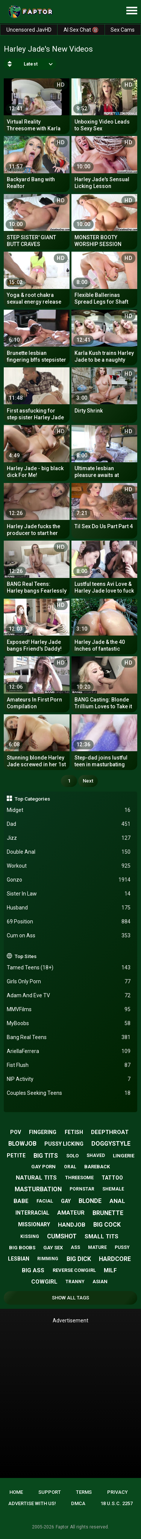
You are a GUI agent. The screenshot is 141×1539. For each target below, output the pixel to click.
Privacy (117, 1492)
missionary (34, 1224)
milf (110, 1270)
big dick (79, 1258)
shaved (95, 1155)
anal (117, 1201)
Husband (69, 908)
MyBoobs (69, 1023)
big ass (33, 1270)
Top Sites (25, 956)
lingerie (123, 1155)
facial (44, 1201)
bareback (97, 1166)
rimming (47, 1258)
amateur (71, 1212)
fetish (74, 1132)
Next (88, 781)
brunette (107, 1213)
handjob (71, 1224)
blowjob (22, 1143)
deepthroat (110, 1132)
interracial (32, 1213)
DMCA (78, 1503)
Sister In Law (69, 894)
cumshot (62, 1236)
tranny (75, 1281)
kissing (29, 1236)
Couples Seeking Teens (69, 1093)
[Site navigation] (131, 11)
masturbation (38, 1189)
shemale (113, 1189)
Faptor (62, 1527)
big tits (45, 1155)
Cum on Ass (69, 935)
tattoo (112, 1178)
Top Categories (32, 799)
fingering (42, 1132)
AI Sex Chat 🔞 (81, 30)
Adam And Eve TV (69, 995)
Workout (69, 866)
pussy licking (63, 1144)
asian (100, 1281)
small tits (101, 1236)
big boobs (22, 1247)
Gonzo (69, 880)
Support (49, 1492)
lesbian (18, 1259)
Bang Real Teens (69, 1037)
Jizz (69, 838)
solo (72, 1155)
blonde (90, 1200)
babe (21, 1201)
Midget (69, 810)
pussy (122, 1247)
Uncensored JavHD (29, 30)
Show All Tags (70, 1298)
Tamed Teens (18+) (69, 967)
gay (66, 1201)
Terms (84, 1492)
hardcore (115, 1258)
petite (16, 1155)
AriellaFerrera (69, 1051)
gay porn (43, 1166)
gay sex (53, 1247)
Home (16, 1492)
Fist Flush (69, 1065)
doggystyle (110, 1143)
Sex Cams (123, 30)
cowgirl (44, 1281)
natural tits (36, 1177)
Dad (69, 824)
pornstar (82, 1189)
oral (70, 1166)
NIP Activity (69, 1079)
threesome (79, 1177)
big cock (107, 1224)
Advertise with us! (32, 1503)
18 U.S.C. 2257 (116, 1503)
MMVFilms (69, 1009)
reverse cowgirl (74, 1270)
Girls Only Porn (69, 981)
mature (97, 1247)
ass (75, 1247)
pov (15, 1132)
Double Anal (69, 852)
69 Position (69, 922)
